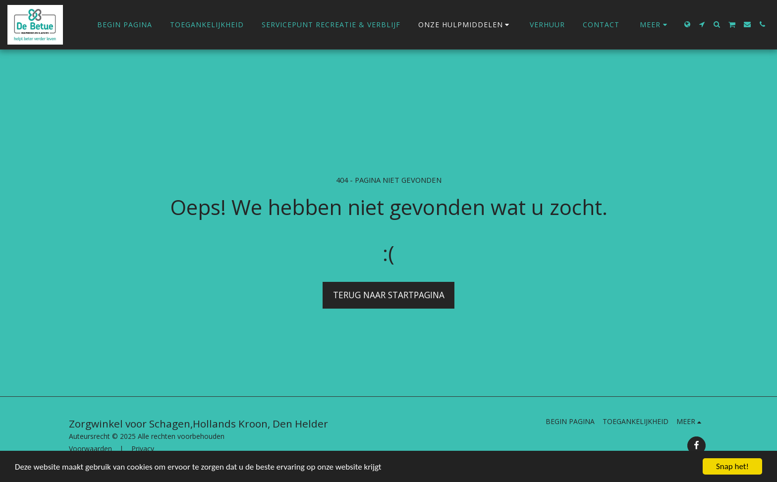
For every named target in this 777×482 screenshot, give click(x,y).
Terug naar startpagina (388, 295)
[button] (702, 24)
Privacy (142, 448)
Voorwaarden (90, 448)
